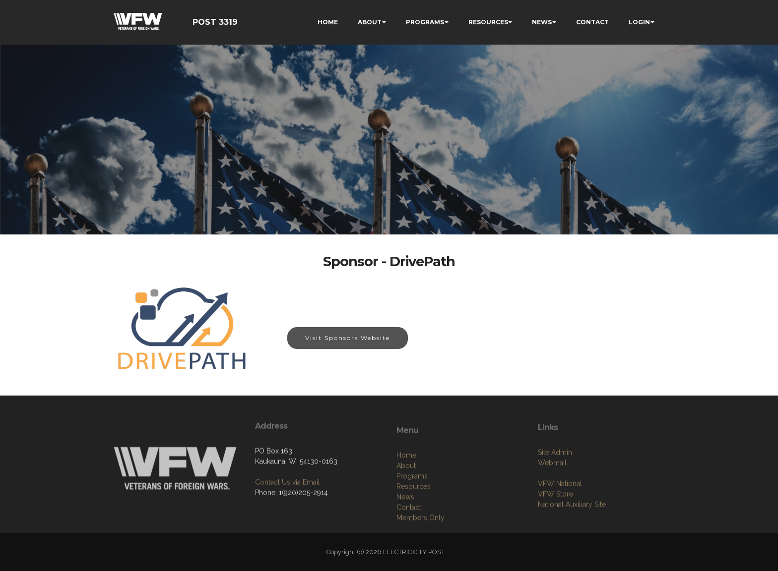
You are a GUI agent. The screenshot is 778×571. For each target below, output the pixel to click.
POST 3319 (215, 22)
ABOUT (370, 22)
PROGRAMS (425, 22)
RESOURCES (488, 22)
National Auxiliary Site (572, 532)
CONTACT (592, 22)
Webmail (552, 491)
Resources (413, 521)
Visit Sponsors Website (347, 338)
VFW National (560, 511)
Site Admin (555, 480)
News (405, 531)
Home (406, 490)
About (406, 500)
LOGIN (639, 22)
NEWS (542, 22)
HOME (328, 22)
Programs (412, 510)
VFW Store (555, 522)
